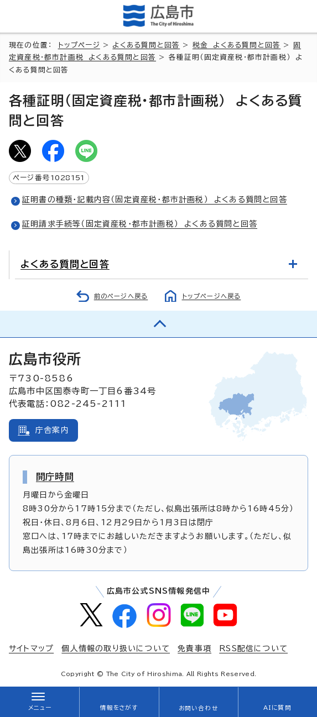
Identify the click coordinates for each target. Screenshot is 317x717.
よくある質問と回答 (146, 45)
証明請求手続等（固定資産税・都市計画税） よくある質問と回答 (139, 224)
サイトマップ (31, 648)
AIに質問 (277, 707)
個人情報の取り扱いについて (115, 648)
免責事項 (194, 648)
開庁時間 (55, 476)
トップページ (79, 45)
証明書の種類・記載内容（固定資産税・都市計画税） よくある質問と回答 (154, 199)
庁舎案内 (52, 430)
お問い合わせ (198, 708)
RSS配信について (253, 648)
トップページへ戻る (211, 296)
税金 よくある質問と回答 (236, 45)
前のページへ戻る (121, 296)
